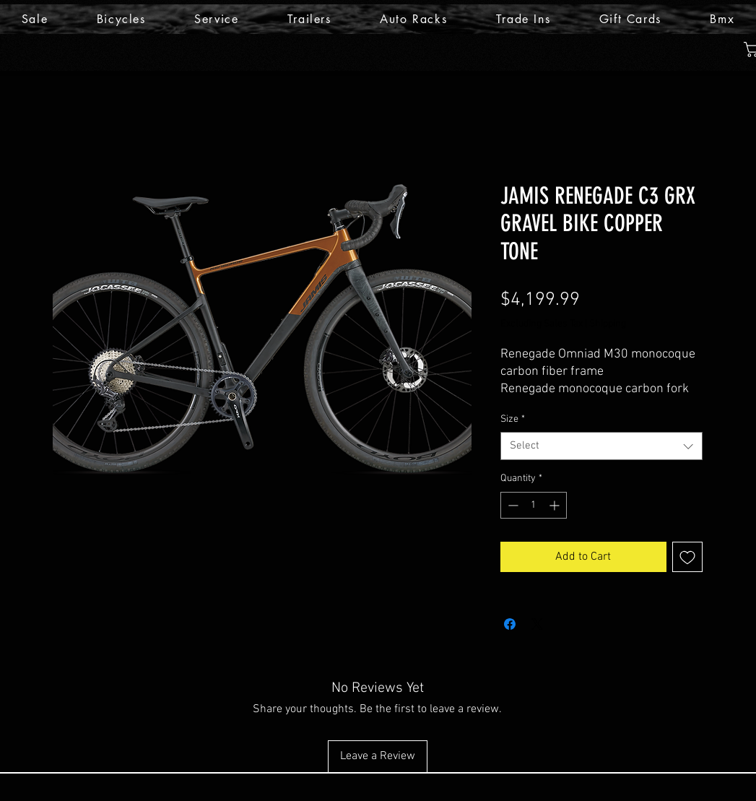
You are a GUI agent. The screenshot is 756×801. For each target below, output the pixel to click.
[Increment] (556, 505)
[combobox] (601, 446)
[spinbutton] (534, 505)
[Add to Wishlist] (687, 557)
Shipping (607, 324)
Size (512, 419)
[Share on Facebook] (509, 624)
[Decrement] (512, 505)
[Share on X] (537, 624)
